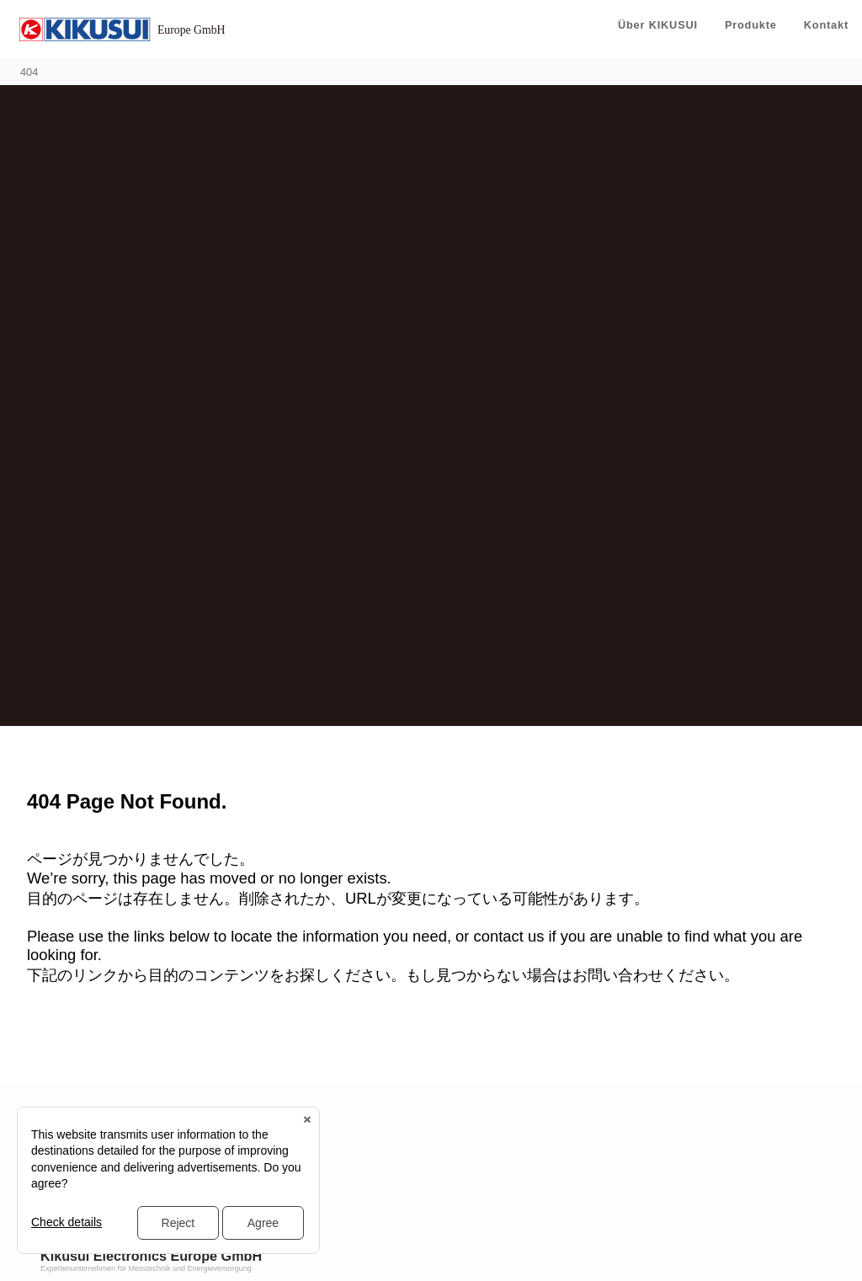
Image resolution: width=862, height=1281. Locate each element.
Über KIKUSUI (658, 25)
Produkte (751, 25)
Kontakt (826, 25)
